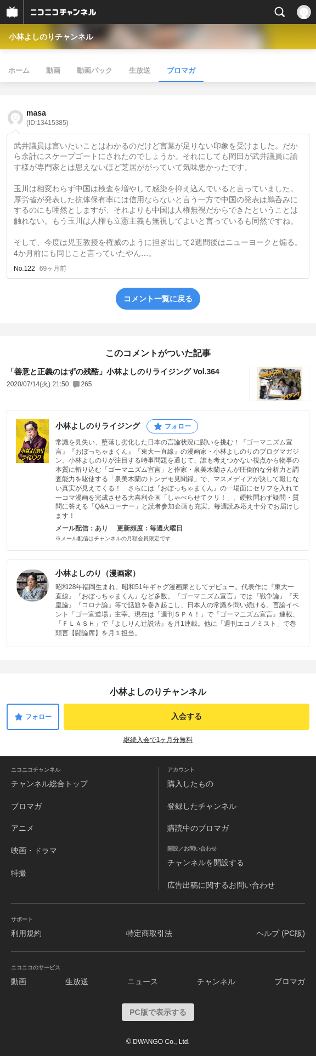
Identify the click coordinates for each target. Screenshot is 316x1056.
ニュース (142, 981)
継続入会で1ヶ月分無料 (158, 740)
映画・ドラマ (34, 850)
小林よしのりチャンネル (51, 36)
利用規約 (26, 933)
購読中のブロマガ (198, 828)
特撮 (18, 873)
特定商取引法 (149, 933)
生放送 (139, 70)
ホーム (19, 70)
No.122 (24, 268)
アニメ (22, 828)
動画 (53, 70)
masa (47, 118)
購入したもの (190, 783)
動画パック (94, 70)
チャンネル (216, 981)
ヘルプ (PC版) (280, 933)
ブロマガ (181, 70)
